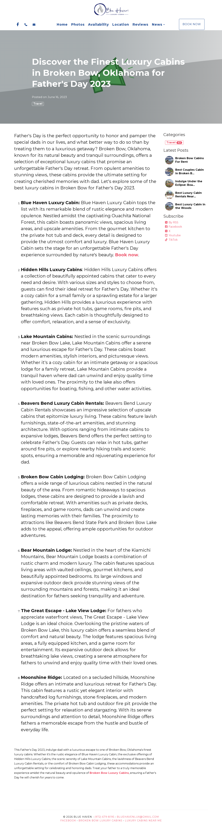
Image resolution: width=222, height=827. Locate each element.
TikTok (171, 239)
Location (120, 24)
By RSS (171, 222)
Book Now (192, 24)
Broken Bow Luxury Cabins (100, 820)
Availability (98, 24)
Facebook (173, 226)
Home (62, 24)
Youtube (173, 235)
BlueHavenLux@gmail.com (138, 816)
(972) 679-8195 (104, 816)
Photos (78, 24)
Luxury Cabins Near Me (143, 820)
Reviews (140, 24)
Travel (37, 103)
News (157, 24)
